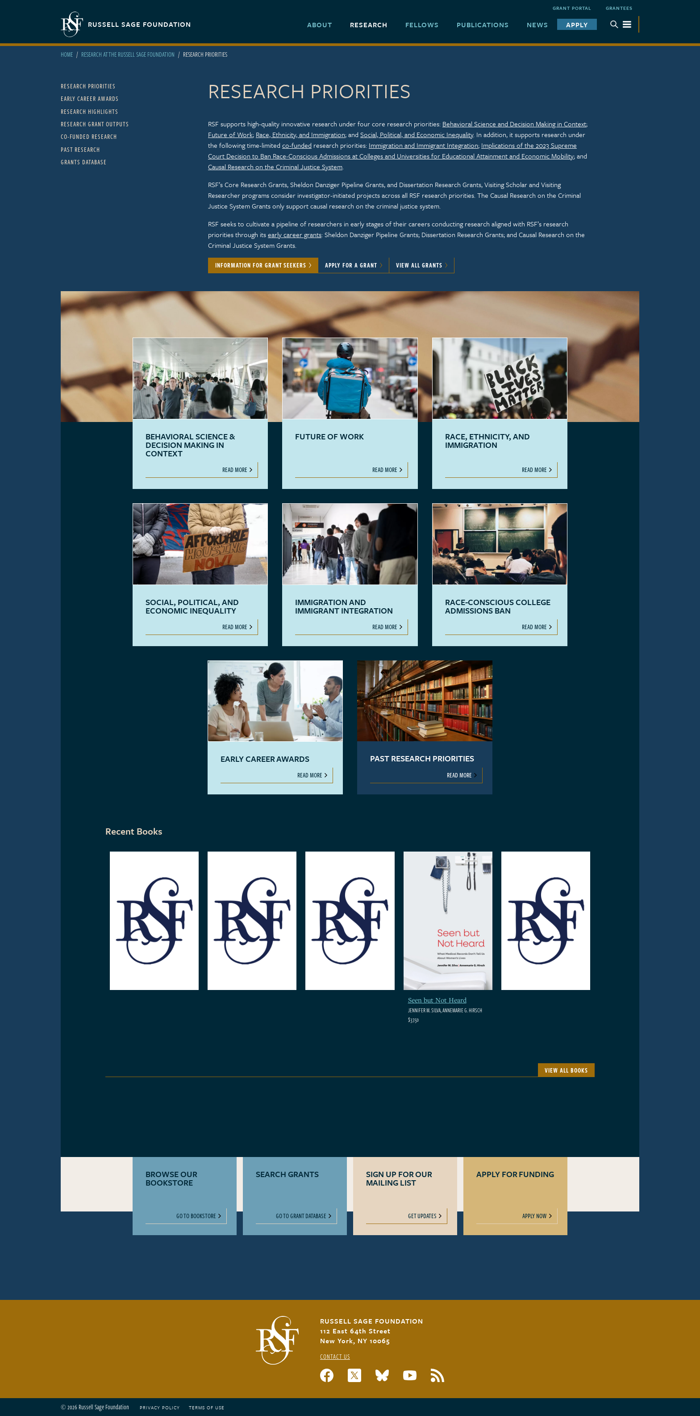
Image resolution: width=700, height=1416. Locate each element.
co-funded (297, 145)
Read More (234, 469)
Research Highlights (89, 111)
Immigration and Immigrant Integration (423, 145)
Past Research (80, 149)
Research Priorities (88, 86)
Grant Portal (572, 8)
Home (67, 54)
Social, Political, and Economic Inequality (416, 134)
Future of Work (230, 134)
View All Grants (419, 265)
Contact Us (335, 1356)
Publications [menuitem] (483, 24)
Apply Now (534, 1215)
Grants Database (84, 162)
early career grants (294, 234)
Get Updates (422, 1215)
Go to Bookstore (196, 1215)
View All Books (566, 1070)
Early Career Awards (90, 98)
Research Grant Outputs (95, 124)
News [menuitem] (537, 24)
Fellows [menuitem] (422, 24)
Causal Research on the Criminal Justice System (275, 166)
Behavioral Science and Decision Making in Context (514, 124)
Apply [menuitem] (577, 24)
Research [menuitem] (369, 24)
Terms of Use (207, 1407)
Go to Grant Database (301, 1215)
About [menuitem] (319, 24)
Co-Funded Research (89, 136)
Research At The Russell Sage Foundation (128, 54)
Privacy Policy (160, 1407)
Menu (621, 24)
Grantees (619, 8)
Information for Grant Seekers (260, 265)
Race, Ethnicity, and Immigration (300, 134)
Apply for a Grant (351, 265)
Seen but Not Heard (437, 999)
